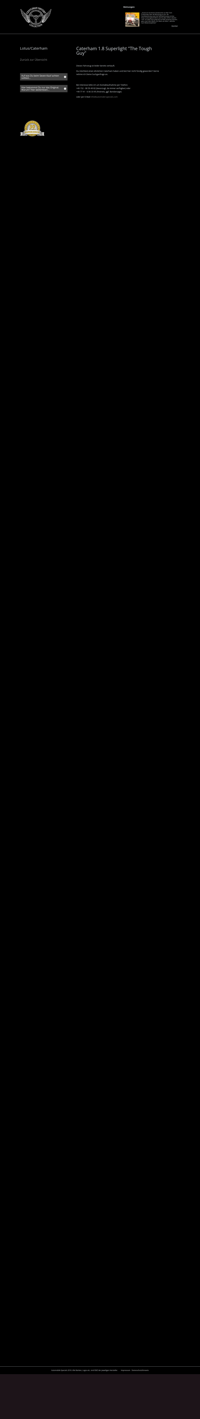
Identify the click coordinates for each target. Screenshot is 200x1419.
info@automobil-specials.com (104, 96)
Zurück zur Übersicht (33, 60)
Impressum (125, 1370)
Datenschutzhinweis (140, 1370)
